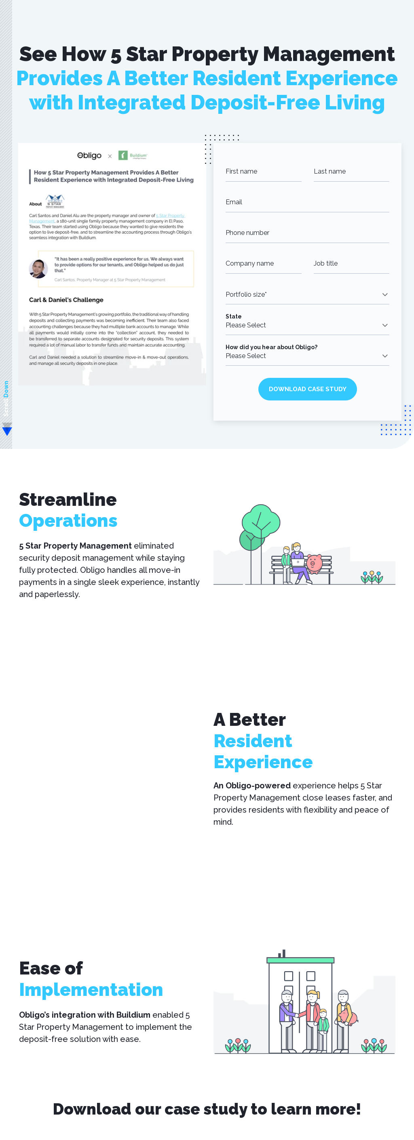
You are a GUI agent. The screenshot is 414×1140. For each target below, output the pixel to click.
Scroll (6, 399)
